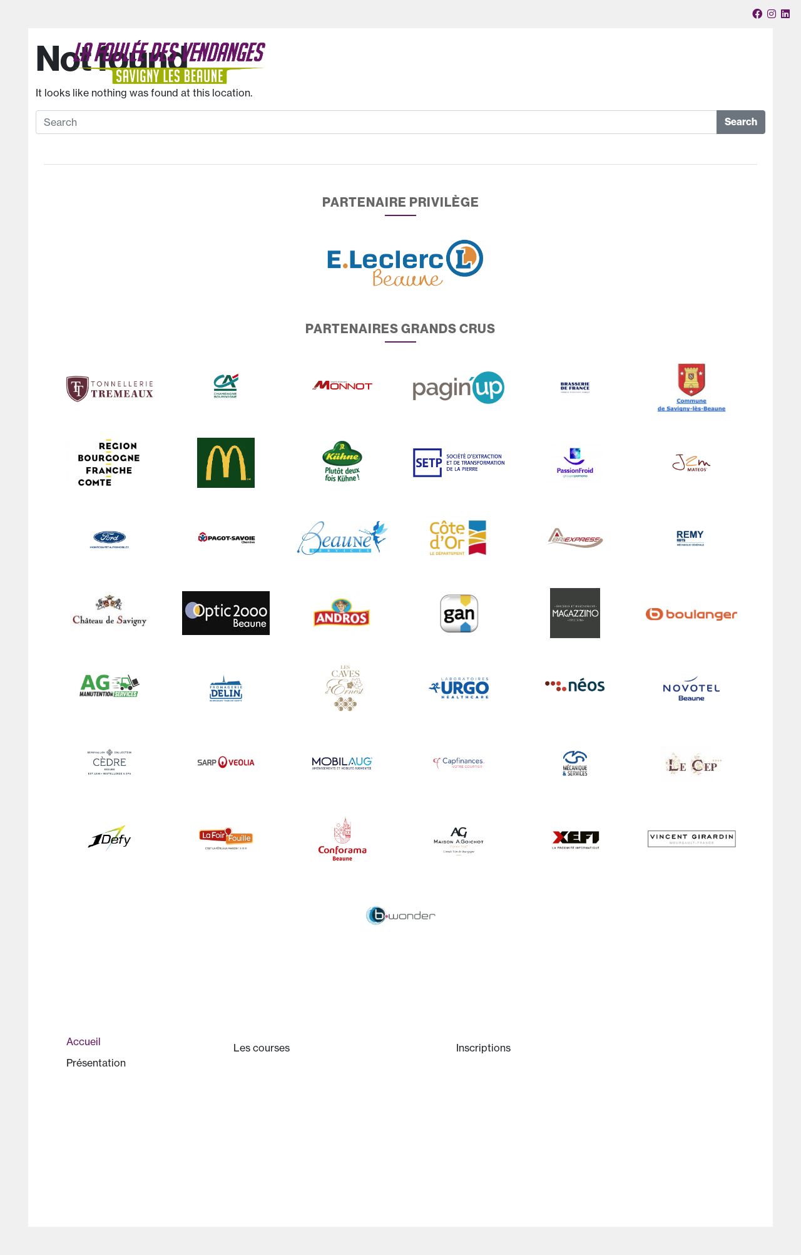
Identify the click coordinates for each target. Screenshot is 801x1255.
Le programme (393, 1132)
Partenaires (595, 77)
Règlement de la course (519, 1105)
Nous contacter (685, 53)
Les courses (447, 78)
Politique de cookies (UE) (522, 1213)
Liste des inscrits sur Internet (530, 1186)
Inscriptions (522, 78)
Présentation (369, 78)
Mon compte (722, 77)
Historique (99, 1120)
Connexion (734, 53)
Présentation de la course (133, 1093)
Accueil (312, 77)
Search (741, 122)
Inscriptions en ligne (510, 1078)
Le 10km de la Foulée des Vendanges (326, 1078)
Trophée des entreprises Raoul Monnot (332, 1159)
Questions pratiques (512, 1159)
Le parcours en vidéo (291, 1132)
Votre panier (635, 53)
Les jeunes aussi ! (282, 1105)
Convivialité (657, 77)
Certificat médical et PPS (522, 1132)
